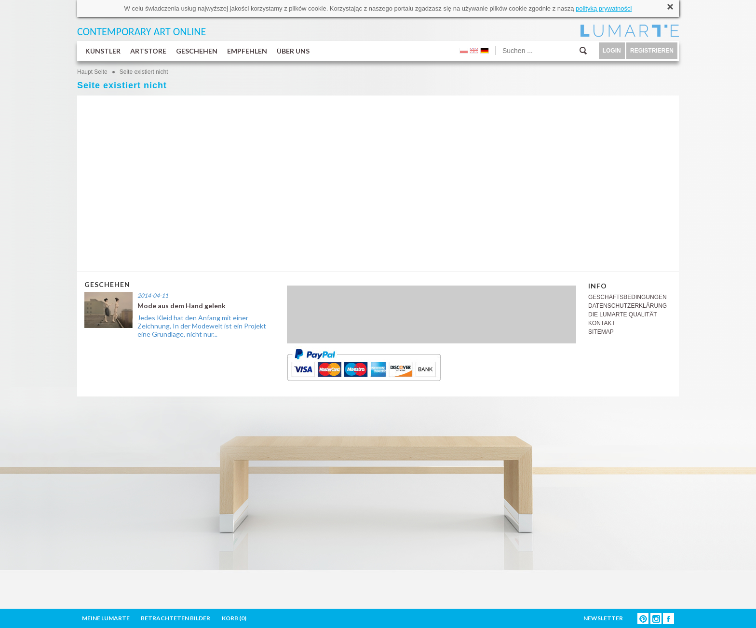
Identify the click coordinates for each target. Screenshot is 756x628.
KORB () (234, 618)
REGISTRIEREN (652, 50)
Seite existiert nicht (144, 71)
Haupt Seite (92, 71)
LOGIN (612, 50)
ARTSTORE (148, 51)
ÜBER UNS (293, 51)
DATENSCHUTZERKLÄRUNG (627, 305)
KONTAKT (601, 323)
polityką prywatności (604, 8)
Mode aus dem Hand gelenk (181, 305)
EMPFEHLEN (247, 51)
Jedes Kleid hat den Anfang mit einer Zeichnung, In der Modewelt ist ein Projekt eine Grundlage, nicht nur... (201, 326)
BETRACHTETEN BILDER (175, 618)
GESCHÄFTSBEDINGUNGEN (627, 297)
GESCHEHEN (196, 51)
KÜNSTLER (103, 51)
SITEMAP (601, 331)
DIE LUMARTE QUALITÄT (622, 314)
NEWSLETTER (603, 618)
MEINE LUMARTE (106, 618)
